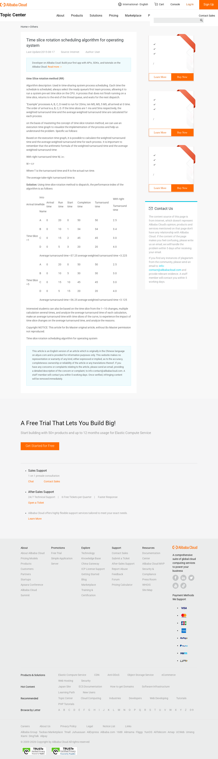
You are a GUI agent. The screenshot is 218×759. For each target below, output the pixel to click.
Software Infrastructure (156, 686)
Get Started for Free (40, 446)
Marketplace (133, 15)
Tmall (67, 732)
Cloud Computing (91, 698)
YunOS (148, 732)
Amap (171, 732)
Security (86, 680)
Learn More (160, 77)
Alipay (43, 736)
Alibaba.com (107, 732)
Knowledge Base (91, 558)
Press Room (149, 579)
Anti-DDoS (113, 674)
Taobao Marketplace (51, 732)
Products (77, 15)
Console (175, 4)
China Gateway (90, 563)
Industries (115, 698)
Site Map (147, 590)
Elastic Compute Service (72, 674)
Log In (190, 4)
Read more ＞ (55, 66)
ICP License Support (93, 568)
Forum (116, 579)
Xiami (24, 736)
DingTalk (34, 736)
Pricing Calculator (122, 584)
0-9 (192, 709)
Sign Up (209, 4)
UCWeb (180, 732)
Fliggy (139, 732)
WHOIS (146, 584)
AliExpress (93, 732)
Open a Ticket (36, 502)
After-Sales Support (123, 563)
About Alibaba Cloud (33, 553)
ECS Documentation (90, 686)
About (60, 15)
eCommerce (169, 674)
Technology (88, 553)
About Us (45, 726)
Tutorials (181, 698)
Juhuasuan (78, 732)
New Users (89, 692)
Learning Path (66, 692)
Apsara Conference (32, 584)
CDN (96, 674)
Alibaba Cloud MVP (153, 563)
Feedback (117, 574)
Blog (84, 579)
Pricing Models (29, 558)
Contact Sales (207, 15)
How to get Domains (122, 686)
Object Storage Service (140, 674)
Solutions (96, 15)
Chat (31, 481)
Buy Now (182, 77)
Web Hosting (65, 680)
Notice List (109, 726)
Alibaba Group (29, 732)
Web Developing (159, 698)
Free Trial (56, 553)
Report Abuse (120, 568)
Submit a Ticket (121, 558)
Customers (27, 568)
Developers (135, 698)
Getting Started (90, 574)
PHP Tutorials (66, 704)
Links (128, 726)
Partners (26, 574)
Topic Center (65, 698)
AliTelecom (160, 732)
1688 (120, 732)
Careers (25, 726)
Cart (159, 4)
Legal (89, 726)
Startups (26, 579)
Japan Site (64, 686)
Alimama (129, 732)
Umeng (190, 732)
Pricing (113, 15)
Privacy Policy (68, 726)
